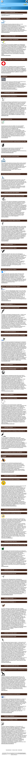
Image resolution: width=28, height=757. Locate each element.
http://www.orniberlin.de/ (5, 328)
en (26, 4)
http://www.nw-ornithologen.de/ (7, 537)
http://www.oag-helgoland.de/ (6, 712)
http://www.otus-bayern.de (6, 300)
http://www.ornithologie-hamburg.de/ (7, 423)
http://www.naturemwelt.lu (6, 55)
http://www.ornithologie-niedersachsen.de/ (8, 505)
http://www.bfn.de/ (4, 137)
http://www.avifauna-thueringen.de (7, 743)
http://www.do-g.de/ (4, 115)
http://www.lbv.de (4, 282)
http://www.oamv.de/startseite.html (7, 472)
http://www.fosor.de (4, 240)
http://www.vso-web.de (5, 629)
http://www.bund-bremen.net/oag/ (7, 390)
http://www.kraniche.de (5, 188)
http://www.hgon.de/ (5, 448)
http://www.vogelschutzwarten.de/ (7, 152)
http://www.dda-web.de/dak (6, 170)
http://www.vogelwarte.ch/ (6, 72)
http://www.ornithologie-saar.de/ (7, 594)
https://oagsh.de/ (4, 690)
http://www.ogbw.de (4, 216)
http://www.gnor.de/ (4, 566)
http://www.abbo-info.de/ (5, 360)
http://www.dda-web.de (5, 32)
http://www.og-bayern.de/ (5, 265)
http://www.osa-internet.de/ (6, 662)
